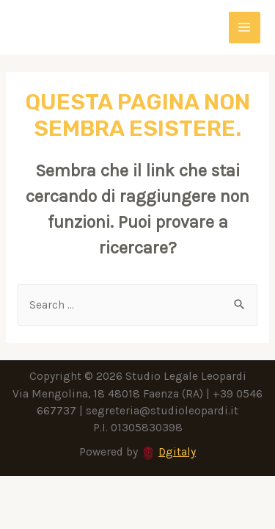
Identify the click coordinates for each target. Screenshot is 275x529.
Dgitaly (177, 451)
